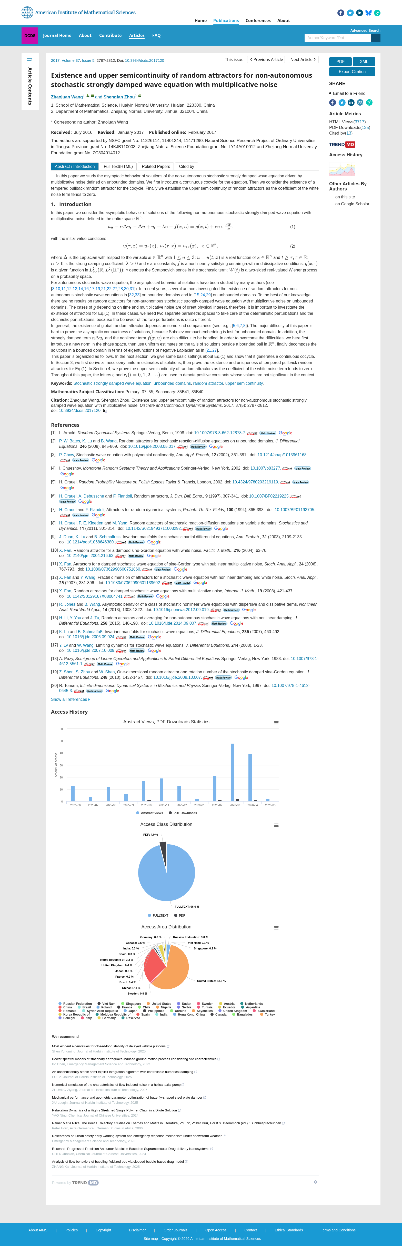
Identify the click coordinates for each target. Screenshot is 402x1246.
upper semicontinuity (244, 383)
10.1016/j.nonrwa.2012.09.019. (187, 609)
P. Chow (66, 455)
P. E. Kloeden (91, 523)
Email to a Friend (349, 93)
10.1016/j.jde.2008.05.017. (158, 446)
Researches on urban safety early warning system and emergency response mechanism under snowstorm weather (139, 1136)
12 (69, 289)
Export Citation (352, 71)
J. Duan (66, 537)
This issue (234, 59)
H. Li (63, 618)
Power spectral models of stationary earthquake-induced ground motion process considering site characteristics (136, 1059)
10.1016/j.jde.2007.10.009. (97, 650)
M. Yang (120, 523)
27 (115, 289)
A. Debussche (91, 496)
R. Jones (67, 604)
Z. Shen (66, 672)
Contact (251, 1230)
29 (208, 295)
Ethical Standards (289, 1230)
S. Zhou (83, 672)
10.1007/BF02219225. (275, 496)
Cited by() (341, 133)
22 (109, 289)
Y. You (75, 618)
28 (120, 289)
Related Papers (156, 166)
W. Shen (107, 672)
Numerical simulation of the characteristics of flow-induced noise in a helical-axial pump (118, 1085)
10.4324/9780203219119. (261, 482)
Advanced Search (365, 30)
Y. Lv (63, 645)
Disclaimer (137, 1230)
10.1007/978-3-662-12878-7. (226, 433)
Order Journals (175, 1230)
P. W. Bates (69, 441)
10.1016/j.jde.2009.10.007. (183, 677)
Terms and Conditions (338, 1230)
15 (197, 295)
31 (132, 289)
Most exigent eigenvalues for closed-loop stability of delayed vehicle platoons (111, 1046)
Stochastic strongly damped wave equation (112, 383)
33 (137, 295)
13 (75, 289)
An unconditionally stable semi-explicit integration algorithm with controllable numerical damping (124, 1072)
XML (364, 61)
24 (202, 295)
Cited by (186, 166)
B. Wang (109, 441)
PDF (340, 61)
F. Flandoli (122, 496)
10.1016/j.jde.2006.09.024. (97, 637)
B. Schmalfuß (90, 632)
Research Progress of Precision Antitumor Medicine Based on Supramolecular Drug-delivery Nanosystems (132, 1149)
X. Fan (65, 550)
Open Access (216, 1230)
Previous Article (266, 59)
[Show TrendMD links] (316, 1182)
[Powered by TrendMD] (75, 1183)
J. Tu (94, 618)
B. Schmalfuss (107, 537)
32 (131, 295)
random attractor (208, 383)
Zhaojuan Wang (67, 97)
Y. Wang (87, 577)
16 (86, 289)
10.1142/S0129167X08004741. (101, 596)
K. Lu (87, 441)
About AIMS (37, 1230)
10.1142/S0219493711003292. (160, 528)
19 (98, 289)
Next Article (303, 59)
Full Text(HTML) (118, 166)
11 (63, 289)
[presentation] (139, 218)
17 (92, 289)
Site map (151, 1239)
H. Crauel (68, 496)
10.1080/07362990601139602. (139, 583)
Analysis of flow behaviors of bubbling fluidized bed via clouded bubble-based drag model (120, 1161)
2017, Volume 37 (65, 60)
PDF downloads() (349, 127)
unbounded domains (172, 383)
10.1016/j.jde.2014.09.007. (179, 623)
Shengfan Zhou (119, 97)
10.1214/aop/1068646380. (97, 542)
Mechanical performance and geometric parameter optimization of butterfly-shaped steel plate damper (129, 1097)
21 (103, 289)
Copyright (103, 1230)
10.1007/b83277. (271, 468)
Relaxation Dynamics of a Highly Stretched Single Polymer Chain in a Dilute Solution (116, 1110)
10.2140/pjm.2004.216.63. (97, 555)
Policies (71, 1230)
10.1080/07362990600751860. (119, 569)
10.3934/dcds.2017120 (144, 60)
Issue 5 (88, 60)
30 (126, 289)
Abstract (75, 166)
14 (80, 289)
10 (58, 289)
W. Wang (85, 645)
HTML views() (347, 121)
